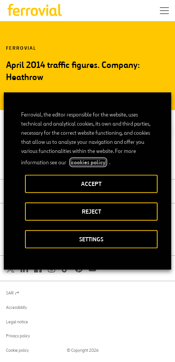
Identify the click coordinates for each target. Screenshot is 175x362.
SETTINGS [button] (91, 239)
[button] (164, 10)
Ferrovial (21, 48)
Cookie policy (17, 350)
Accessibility (16, 307)
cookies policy (88, 162)
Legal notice (17, 321)
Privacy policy (18, 335)
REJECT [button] (91, 212)
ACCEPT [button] (91, 184)
